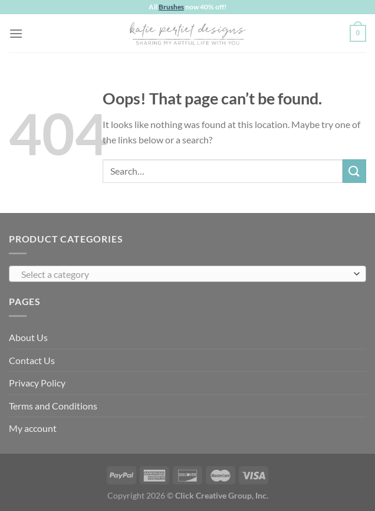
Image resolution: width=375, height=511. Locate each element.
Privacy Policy (37, 382)
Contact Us (32, 360)
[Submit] (354, 170)
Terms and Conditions (53, 405)
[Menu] (16, 33)
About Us (28, 337)
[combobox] (187, 274)
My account (33, 428)
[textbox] (185, 274)
